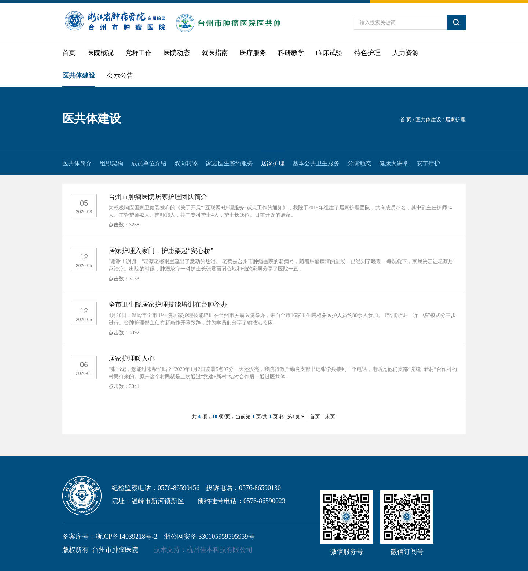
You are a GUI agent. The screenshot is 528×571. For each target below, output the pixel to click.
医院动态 (177, 52)
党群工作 (138, 52)
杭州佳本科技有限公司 (220, 549)
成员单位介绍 (148, 163)
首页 (69, 52)
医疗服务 (253, 52)
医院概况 (100, 52)
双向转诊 (186, 163)
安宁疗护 (428, 163)
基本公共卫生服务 (316, 163)
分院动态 (359, 163)
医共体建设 (78, 75)
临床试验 (329, 52)
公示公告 (120, 75)
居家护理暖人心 (132, 358)
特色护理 (367, 52)
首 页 (406, 119)
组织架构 (111, 163)
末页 (330, 416)
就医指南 (215, 52)
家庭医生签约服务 (229, 163)
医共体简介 (77, 163)
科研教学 (291, 52)
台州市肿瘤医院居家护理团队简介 (158, 196)
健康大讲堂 (393, 163)
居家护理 (273, 163)
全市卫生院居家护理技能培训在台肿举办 (168, 304)
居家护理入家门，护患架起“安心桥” (161, 250)
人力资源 (405, 52)
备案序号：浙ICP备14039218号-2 (109, 536)
